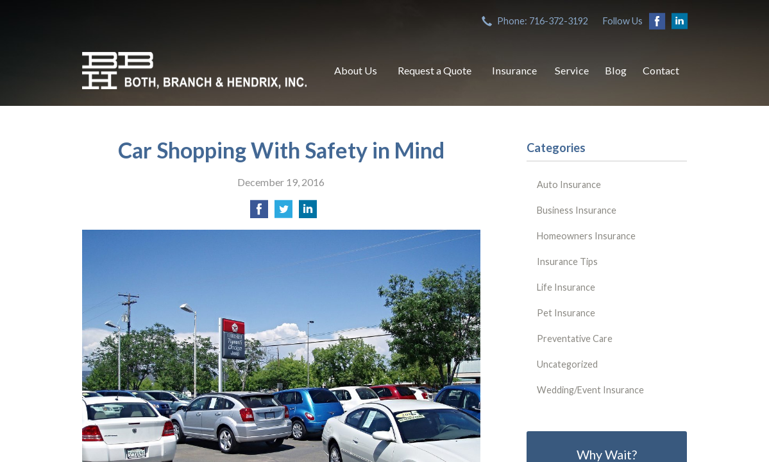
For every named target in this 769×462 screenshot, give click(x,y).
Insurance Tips (567, 261)
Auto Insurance (569, 184)
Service (572, 70)
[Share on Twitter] (283, 213)
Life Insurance (566, 287)
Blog (616, 70)
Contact (661, 70)
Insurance (514, 70)
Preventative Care (575, 338)
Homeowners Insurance (586, 235)
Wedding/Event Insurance (590, 389)
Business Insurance (576, 210)
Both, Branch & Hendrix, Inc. (194, 70)
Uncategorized (567, 364)
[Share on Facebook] (259, 213)
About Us (355, 70)
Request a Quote (434, 70)
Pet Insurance (566, 312)
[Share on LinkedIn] (308, 213)
